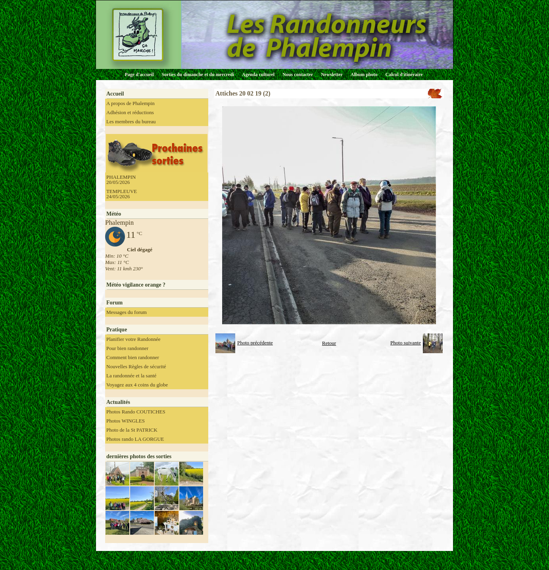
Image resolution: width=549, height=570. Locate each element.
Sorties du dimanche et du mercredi (197, 74)
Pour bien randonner (127, 348)
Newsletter (332, 74)
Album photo (364, 74)
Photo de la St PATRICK (131, 430)
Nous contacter (297, 74)
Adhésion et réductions (130, 112)
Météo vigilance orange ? (135, 285)
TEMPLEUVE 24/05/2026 (121, 193)
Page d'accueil (139, 74)
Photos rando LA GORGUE (135, 439)
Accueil (115, 94)
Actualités (118, 402)
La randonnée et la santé (131, 376)
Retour (329, 343)
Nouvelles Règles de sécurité (136, 366)
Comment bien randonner (132, 357)
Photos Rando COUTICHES (135, 412)
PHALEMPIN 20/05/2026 (121, 179)
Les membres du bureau (131, 121)
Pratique (116, 330)
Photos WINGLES (125, 421)
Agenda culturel (258, 74)
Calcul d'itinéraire (403, 74)
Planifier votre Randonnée (133, 339)
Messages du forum (126, 312)
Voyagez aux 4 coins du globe (137, 385)
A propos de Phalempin (130, 103)
